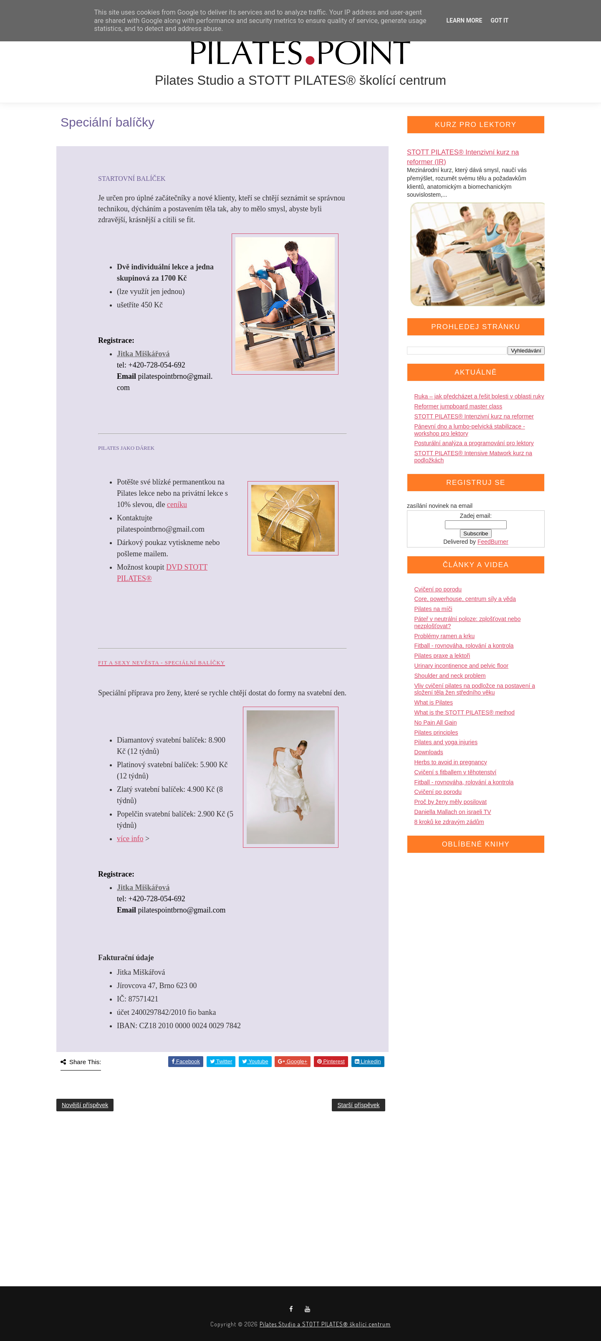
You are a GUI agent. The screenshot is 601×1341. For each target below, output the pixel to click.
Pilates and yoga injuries (446, 742)
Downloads (428, 752)
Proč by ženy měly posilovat (450, 802)
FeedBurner (492, 541)
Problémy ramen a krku (444, 636)
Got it (499, 20)
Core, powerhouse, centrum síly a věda (465, 599)
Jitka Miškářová (143, 354)
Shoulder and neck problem (450, 675)
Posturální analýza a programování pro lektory (474, 443)
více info (130, 838)
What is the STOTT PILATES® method (464, 712)
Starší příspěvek (358, 1105)
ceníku (177, 504)
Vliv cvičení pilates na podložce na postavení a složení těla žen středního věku (474, 689)
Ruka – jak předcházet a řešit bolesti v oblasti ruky (479, 396)
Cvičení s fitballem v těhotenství (455, 772)
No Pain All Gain (435, 722)
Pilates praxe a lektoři (442, 655)
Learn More (464, 20)
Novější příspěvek (85, 1105)
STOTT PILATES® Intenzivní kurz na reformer (474, 416)
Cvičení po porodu (438, 589)
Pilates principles (436, 732)
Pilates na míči (433, 609)
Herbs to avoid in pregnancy (450, 762)
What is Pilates (433, 702)
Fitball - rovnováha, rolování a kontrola (464, 645)
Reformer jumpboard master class (458, 406)
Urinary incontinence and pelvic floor (461, 665)
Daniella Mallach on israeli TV (452, 812)
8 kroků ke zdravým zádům (449, 822)
